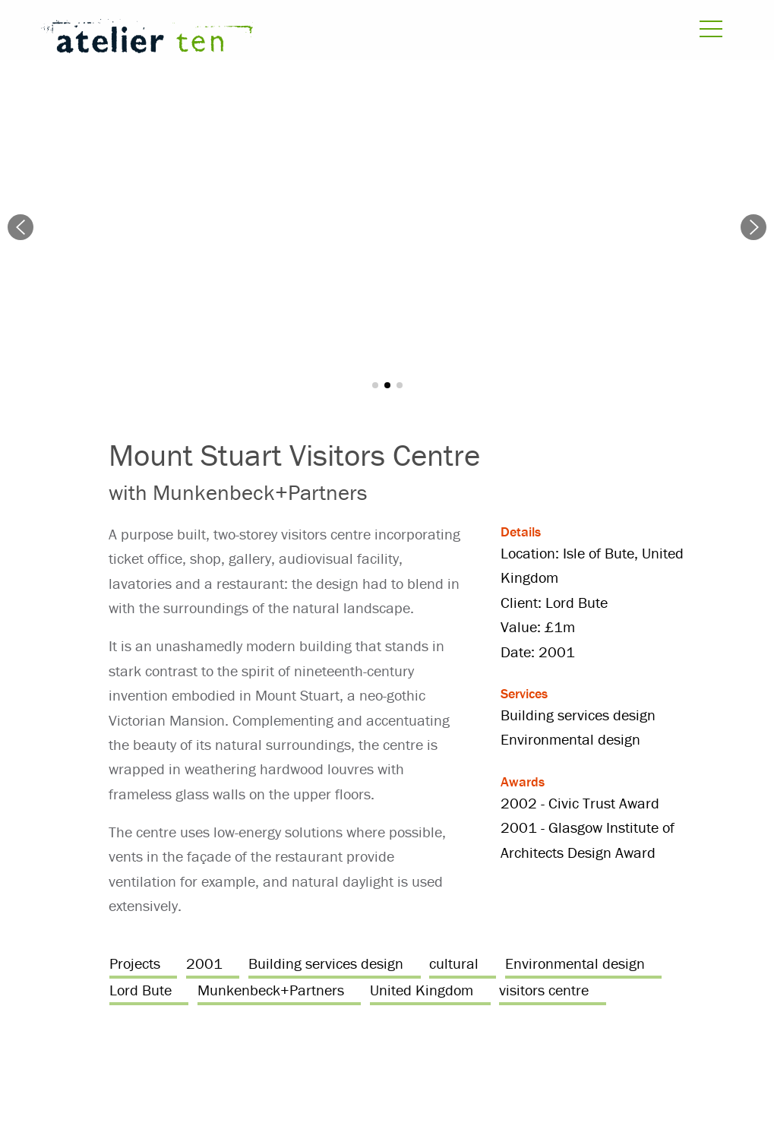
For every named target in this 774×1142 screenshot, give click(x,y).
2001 (204, 963)
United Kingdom (421, 989)
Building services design (325, 963)
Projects (134, 963)
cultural (454, 963)
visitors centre (544, 989)
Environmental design (575, 963)
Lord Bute (140, 989)
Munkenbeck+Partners (270, 989)
